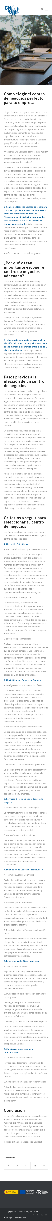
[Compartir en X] (17, 1165)
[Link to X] (33, 1215)
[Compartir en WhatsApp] (26, 1165)
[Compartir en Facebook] (8, 1165)
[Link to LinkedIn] (42, 1215)
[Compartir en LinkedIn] (35, 1165)
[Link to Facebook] (38, 1215)
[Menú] (46, 9)
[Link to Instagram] (46, 1215)
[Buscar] (40, 9)
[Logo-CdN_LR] (21, 9)
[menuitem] (40, 9)
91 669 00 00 (26, 2)
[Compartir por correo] (43, 1165)
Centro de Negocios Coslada (19, 206)
